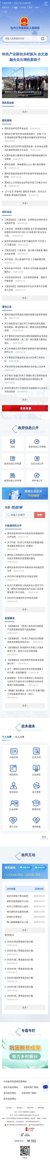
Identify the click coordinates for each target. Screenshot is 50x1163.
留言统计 (9, 935)
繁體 (30, 7)
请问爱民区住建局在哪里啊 (19, 912)
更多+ (25, 112)
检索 (39, 515)
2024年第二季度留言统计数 (20, 996)
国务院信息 (8, 102)
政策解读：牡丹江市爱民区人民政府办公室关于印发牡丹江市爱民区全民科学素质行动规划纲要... (25, 681)
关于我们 (9, 1108)
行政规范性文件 (13, 525)
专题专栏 (25, 1033)
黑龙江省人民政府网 (22, 3)
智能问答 (5, 7)
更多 (44, 837)
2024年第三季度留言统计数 (20, 987)
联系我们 (20, 1108)
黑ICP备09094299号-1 (33, 1121)
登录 (37, 7)
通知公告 (7, 307)
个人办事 (7, 737)
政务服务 (25, 728)
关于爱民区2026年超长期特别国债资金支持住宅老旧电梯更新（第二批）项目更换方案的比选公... (26, 339)
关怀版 (23, 7)
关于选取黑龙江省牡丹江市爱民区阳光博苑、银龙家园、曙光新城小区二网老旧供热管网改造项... (25, 327)
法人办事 (19, 737)
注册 (5, 12)
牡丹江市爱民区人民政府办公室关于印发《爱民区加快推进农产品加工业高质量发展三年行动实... (25, 588)
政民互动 (25, 857)
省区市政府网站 (10, 1087)
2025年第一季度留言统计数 (20, 969)
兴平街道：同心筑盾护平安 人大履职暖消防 (24, 259)
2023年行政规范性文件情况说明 (22, 576)
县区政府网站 (9, 1099)
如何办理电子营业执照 (17, 896)
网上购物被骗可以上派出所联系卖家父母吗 (19, 922)
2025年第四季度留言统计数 (20, 942)
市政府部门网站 (28, 1093)
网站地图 (41, 1108)
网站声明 (30, 1108)
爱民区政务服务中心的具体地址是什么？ (19, 901)
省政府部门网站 (31, 1087)
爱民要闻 (7, 120)
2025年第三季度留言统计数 (20, 951)
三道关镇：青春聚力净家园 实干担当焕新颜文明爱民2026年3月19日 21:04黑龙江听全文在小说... (26, 232)
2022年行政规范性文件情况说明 (22, 598)
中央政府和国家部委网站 (15, 1081)
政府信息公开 (25, 430)
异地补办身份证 (14, 917)
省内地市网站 (9, 1093)
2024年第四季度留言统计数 (20, 978)
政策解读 (9, 618)
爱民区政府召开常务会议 (16, 128)
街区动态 (7, 212)
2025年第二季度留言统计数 (20, 960)
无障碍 (15, 7)
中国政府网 (6, 3)
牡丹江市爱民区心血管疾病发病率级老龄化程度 (19, 906)
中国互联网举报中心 (36, 1125)
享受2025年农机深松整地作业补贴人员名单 (24, 366)
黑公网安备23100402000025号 (15, 1125)
